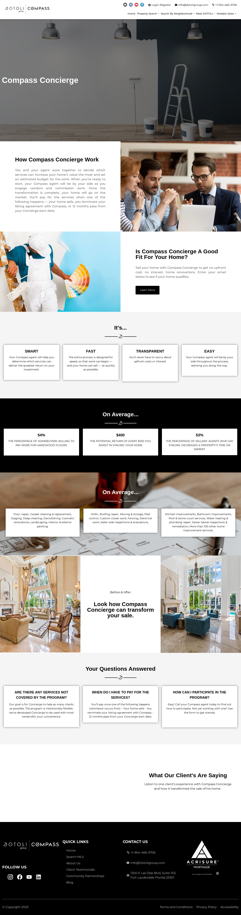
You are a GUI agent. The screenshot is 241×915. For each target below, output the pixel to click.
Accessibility (229, 907)
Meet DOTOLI (204, 13)
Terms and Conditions (176, 907)
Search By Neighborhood (176, 13)
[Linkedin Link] (142, 5)
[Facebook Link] (131, 5)
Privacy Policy (206, 907)
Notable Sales (225, 13)
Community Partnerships (85, 876)
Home (131, 13)
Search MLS (75, 857)
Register (165, 5)
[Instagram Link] (125, 5)
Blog (69, 882)
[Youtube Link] (136, 5)
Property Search (147, 13)
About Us (73, 863)
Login (156, 5)
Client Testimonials (80, 869)
